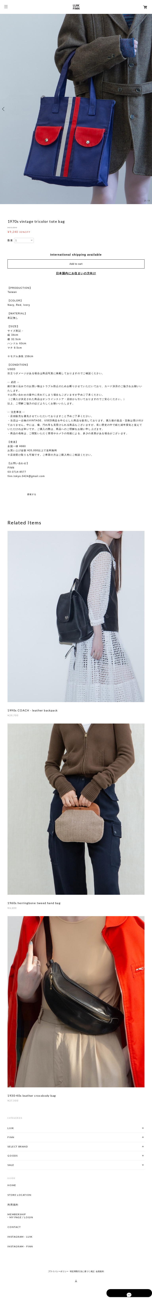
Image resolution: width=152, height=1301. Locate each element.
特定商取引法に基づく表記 (82, 1271)
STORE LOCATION (19, 1195)
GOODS (13, 1155)
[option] (76, 109)
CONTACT (14, 1227)
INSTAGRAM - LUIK (20, 1236)
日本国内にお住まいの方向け (76, 273)
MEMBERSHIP (17, 1214)
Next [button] (148, 109)
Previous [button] (4, 109)
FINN (11, 1137)
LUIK (11, 1128)
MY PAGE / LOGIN (21, 1217)
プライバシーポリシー (58, 1271)
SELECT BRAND (18, 1146)
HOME (12, 1185)
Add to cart (76, 264)
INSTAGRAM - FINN (20, 1246)
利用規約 (13, 1204)
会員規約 (100, 1271)
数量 (10, 240)
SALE (11, 1164)
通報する (31, 494)
